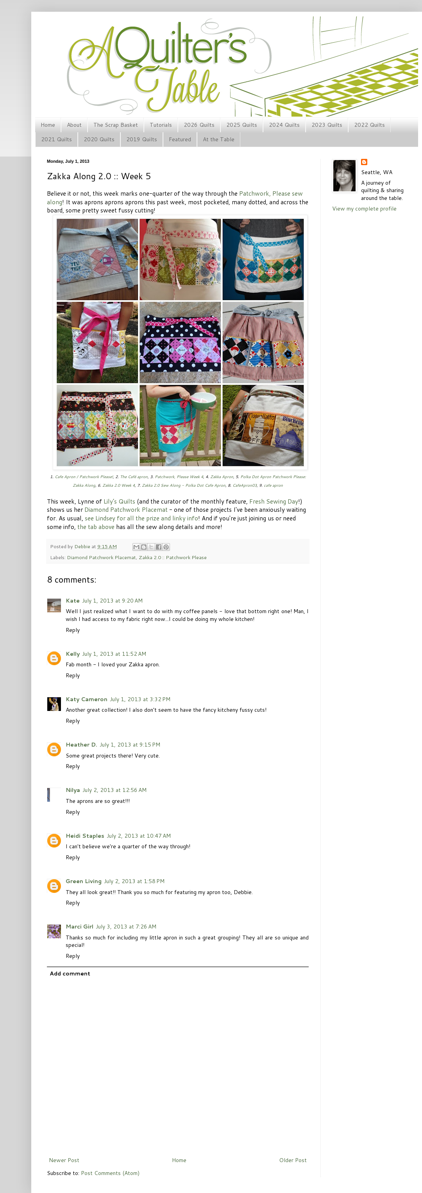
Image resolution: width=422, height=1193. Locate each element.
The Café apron (134, 476)
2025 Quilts (241, 125)
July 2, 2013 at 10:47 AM (139, 836)
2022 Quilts (369, 125)
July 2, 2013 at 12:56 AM (114, 790)
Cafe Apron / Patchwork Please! (84, 476)
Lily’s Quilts (119, 501)
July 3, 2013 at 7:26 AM (126, 926)
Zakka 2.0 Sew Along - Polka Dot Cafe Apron (183, 485)
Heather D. (81, 745)
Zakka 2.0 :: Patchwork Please (173, 557)
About (74, 125)
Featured (180, 139)
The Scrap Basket (115, 125)
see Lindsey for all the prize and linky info (141, 518)
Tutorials (161, 125)
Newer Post (64, 1160)
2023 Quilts (326, 125)
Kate (73, 601)
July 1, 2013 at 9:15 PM (130, 745)
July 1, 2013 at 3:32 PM (140, 699)
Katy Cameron (86, 699)
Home (48, 125)
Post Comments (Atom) (110, 1173)
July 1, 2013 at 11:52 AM (114, 654)
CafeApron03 (244, 485)
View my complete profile (364, 208)
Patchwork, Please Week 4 (179, 476)
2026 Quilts (199, 125)
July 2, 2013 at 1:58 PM (134, 881)
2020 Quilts (99, 139)
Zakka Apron (221, 476)
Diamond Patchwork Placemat (126, 509)
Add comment (70, 973)
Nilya (73, 790)
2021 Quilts (56, 139)
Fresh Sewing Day (273, 501)
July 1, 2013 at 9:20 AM (112, 601)
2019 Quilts (141, 139)
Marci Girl (79, 926)
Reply (73, 630)
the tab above (95, 526)
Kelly (73, 654)
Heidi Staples (85, 836)
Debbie (82, 546)
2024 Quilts (284, 125)
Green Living (84, 881)
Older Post (293, 1160)
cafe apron (273, 485)
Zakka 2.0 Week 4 (118, 485)
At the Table (218, 139)
